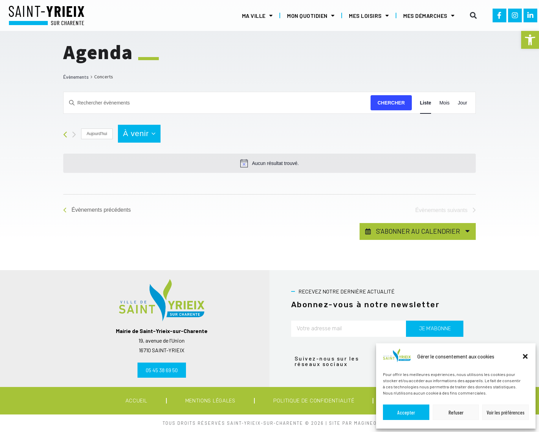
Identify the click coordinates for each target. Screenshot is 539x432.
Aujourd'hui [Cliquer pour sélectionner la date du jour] (97, 133)
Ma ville (257, 15)
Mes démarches (428, 15)
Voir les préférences (506, 412)
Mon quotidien (310, 15)
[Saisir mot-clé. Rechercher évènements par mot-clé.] (217, 103)
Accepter (406, 412)
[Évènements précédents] (65, 134)
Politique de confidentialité (313, 401)
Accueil (136, 401)
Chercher (391, 103)
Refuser (456, 412)
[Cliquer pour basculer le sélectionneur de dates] (139, 134)
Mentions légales (210, 401)
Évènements (76, 77)
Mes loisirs (369, 15)
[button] (530, 40)
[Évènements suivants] (74, 134)
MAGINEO (365, 423)
